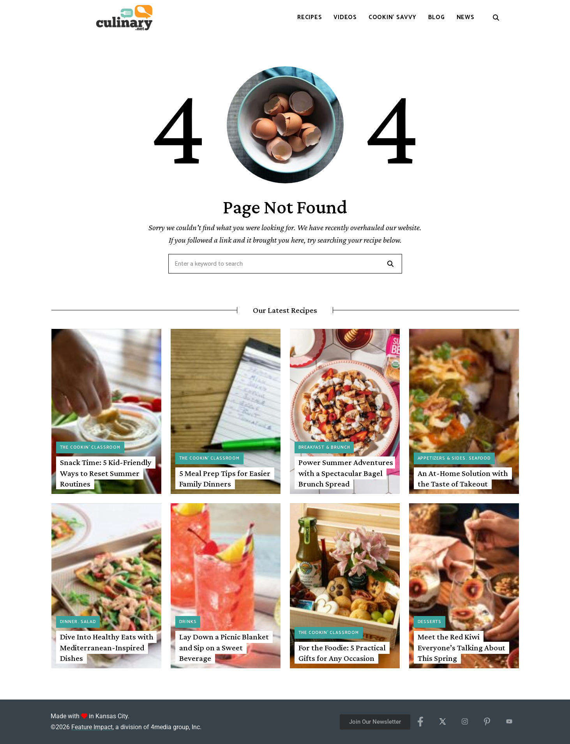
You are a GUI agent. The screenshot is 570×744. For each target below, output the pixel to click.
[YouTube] (509, 722)
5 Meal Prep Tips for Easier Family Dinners (224, 478)
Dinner (69, 621)
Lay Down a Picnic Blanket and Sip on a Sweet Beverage (224, 647)
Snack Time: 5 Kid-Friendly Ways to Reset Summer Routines (106, 473)
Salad (88, 621)
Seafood (480, 458)
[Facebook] (420, 722)
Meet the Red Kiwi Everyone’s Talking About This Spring (461, 647)
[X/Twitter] (442, 722)
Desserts (430, 621)
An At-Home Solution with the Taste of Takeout (463, 478)
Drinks (188, 621)
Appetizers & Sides (442, 458)
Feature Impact (92, 727)
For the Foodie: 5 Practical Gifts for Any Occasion (342, 653)
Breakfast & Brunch (324, 447)
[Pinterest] (486, 722)
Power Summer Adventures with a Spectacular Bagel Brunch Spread (345, 473)
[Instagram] (464, 722)
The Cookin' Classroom (90, 447)
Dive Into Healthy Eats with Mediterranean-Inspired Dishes (107, 647)
